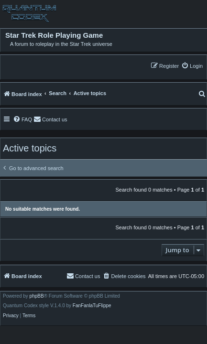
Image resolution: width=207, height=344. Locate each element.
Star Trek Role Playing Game (54, 35)
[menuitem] (192, 65)
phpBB (37, 296)
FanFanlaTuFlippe (92, 305)
